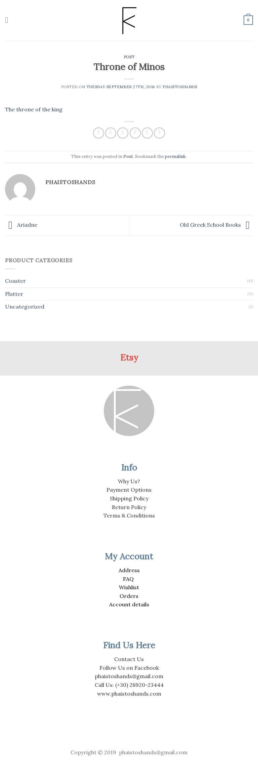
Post (129, 57)
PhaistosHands (180, 87)
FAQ (128, 579)
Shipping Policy (129, 498)
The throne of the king (33, 109)
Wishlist (129, 587)
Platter (14, 293)
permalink (175, 156)
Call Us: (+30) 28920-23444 (129, 684)
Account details (129, 604)
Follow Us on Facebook (129, 667)
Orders (129, 596)
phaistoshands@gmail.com (129, 676)
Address (129, 570)
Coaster (15, 280)
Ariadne (21, 225)
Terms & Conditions (129, 515)
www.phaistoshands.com (129, 693)
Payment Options (129, 489)
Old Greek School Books (216, 225)
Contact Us (129, 659)
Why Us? (129, 481)
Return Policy (129, 507)
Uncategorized (24, 306)
